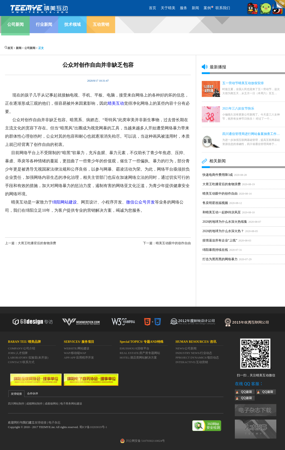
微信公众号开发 (140, 202)
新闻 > (20, 48)
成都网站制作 (34, 403)
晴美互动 (116, 103)
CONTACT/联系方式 (21, 362)
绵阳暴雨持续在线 (215, 250)
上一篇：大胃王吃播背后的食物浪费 (30, 243)
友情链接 (41, 422)
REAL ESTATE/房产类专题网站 (140, 353)
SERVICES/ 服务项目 (79, 341)
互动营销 (101, 24)
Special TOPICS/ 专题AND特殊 (141, 341)
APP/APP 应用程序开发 (79, 357)
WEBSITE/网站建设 (76, 348)
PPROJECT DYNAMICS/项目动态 (197, 357)
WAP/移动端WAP (75, 353)
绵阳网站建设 (64, 202)
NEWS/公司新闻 (186, 348)
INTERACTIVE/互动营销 (192, 362)
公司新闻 (15, 24)
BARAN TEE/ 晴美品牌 (24, 341)
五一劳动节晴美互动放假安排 (243, 83)
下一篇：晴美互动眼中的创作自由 (167, 243)
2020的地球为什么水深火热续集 (224, 221)
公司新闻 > (31, 48)
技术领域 (72, 24)
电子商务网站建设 (71, 403)
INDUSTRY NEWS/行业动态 (194, 353)
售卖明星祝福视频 (215, 203)
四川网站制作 (16, 403)
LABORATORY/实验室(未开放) (28, 357)
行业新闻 (44, 24)
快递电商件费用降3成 (217, 175)
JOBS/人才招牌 (18, 353)
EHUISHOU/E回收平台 (134, 348)
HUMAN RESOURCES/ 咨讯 (196, 341)
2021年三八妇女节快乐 (238, 108)
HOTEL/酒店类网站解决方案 (138, 357)
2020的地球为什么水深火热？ (223, 231)
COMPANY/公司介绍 (21, 348)
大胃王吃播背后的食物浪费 (221, 184)
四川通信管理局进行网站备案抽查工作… (251, 134)
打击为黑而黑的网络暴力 (220, 259)
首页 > (12, 48)
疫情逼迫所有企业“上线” (219, 240)
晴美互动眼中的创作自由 (220, 193)
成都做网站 (51, 403)
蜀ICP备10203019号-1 (93, 427)
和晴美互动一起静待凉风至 (221, 212)
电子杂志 (54, 422)
